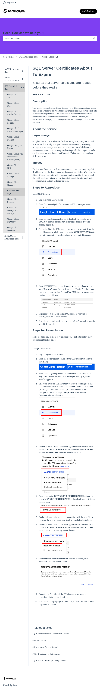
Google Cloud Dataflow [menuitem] (13, 228)
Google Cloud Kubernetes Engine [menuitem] (15, 129)
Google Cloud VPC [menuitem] (13, 95)
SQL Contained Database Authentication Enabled (51, 634)
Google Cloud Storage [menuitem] (13, 175)
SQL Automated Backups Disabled (45, 647)
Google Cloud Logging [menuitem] (13, 121)
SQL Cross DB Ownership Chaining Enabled (49, 661)
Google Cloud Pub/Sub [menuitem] (13, 138)
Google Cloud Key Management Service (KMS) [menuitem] (15, 157)
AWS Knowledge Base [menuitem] (11, 70)
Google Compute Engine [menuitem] (14, 146)
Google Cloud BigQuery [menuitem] (13, 220)
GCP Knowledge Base (28, 57)
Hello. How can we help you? (23, 33)
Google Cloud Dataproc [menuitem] (13, 183)
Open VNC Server (39, 640)
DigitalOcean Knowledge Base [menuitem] (11, 237)
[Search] (94, 38)
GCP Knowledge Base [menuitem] (11, 87)
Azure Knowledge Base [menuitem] (11, 79)
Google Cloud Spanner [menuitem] (13, 200)
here (43, 156)
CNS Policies (88, 11)
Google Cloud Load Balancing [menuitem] (14, 112)
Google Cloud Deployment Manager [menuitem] (13, 210)
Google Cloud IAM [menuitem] (13, 104)
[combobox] (47, 38)
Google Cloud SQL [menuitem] (13, 192)
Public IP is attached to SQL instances (46, 654)
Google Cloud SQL (50, 57)
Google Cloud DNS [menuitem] (13, 166)
